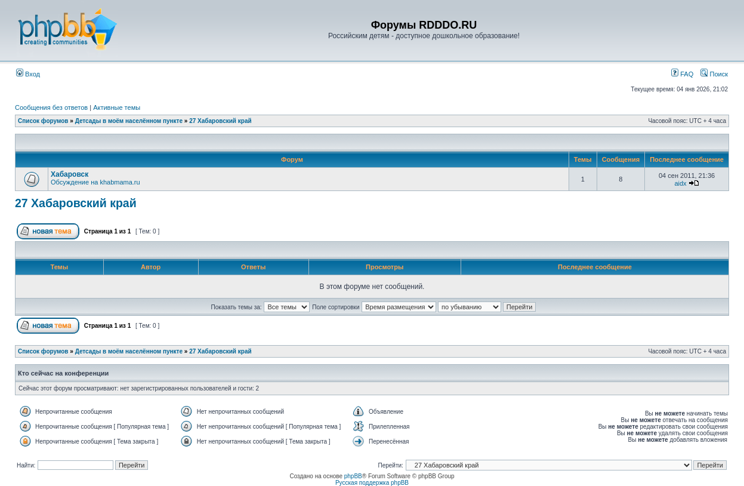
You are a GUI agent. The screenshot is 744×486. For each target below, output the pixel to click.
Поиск (714, 74)
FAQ (682, 74)
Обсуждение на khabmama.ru (95, 182)
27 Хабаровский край (220, 121)
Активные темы (116, 107)
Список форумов (43, 121)
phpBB (353, 476)
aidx (680, 183)
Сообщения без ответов (51, 107)
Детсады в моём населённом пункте (129, 121)
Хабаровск (69, 174)
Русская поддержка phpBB (372, 482)
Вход (28, 74)
